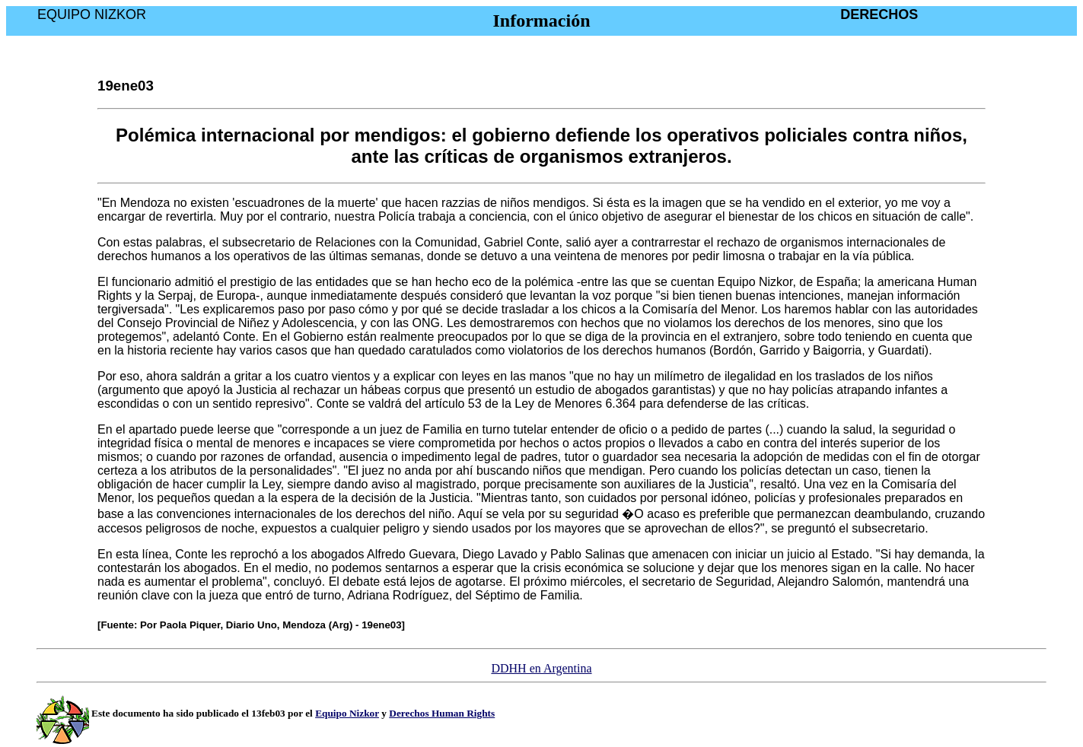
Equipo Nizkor (347, 713)
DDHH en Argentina (541, 668)
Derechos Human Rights (442, 713)
